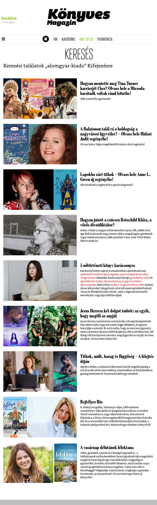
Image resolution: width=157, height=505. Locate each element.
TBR (56, 39)
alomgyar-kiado (65, 65)
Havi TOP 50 (87, 39)
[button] (3, 39)
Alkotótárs (69, 39)
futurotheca (105, 39)
